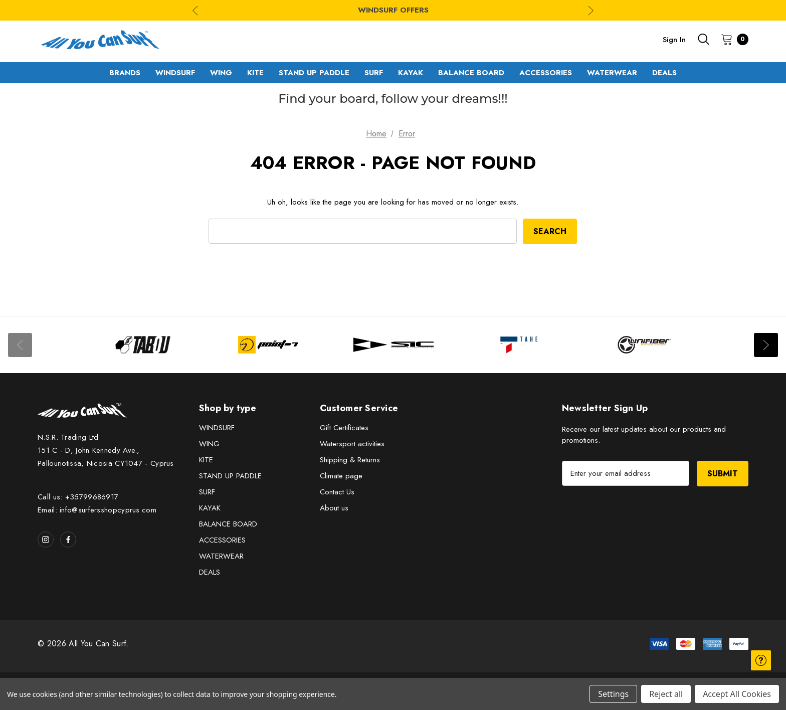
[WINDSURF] (175, 72)
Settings (613, 693)
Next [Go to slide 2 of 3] (590, 10)
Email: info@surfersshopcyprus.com (97, 509)
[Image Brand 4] (519, 344)
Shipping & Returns (350, 459)
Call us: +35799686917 (78, 496)
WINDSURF (217, 427)
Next (765, 345)
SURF (207, 491)
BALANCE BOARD (228, 523)
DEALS (209, 572)
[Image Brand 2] (268, 344)
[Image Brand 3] (393, 344)
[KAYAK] (410, 72)
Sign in (674, 39)
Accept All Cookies (737, 693)
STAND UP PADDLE (230, 475)
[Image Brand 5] (644, 344)
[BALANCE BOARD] (471, 72)
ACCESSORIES (222, 540)
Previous (20, 345)
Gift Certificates (344, 427)
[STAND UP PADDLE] (314, 72)
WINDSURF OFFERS (393, 10)
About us (334, 507)
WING (209, 443)
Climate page (341, 475)
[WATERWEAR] (612, 72)
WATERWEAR (221, 556)
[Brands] (125, 72)
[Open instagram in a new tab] (46, 539)
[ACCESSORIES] (545, 72)
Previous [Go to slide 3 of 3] (195, 10)
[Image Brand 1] (143, 344)
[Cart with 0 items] (731, 39)
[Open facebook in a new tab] (68, 539)
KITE (206, 459)
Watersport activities (352, 443)
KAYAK (210, 507)
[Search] (703, 39)
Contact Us (337, 491)
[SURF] (373, 72)
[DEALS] (664, 72)
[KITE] (255, 72)
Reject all (666, 693)
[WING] (221, 72)
